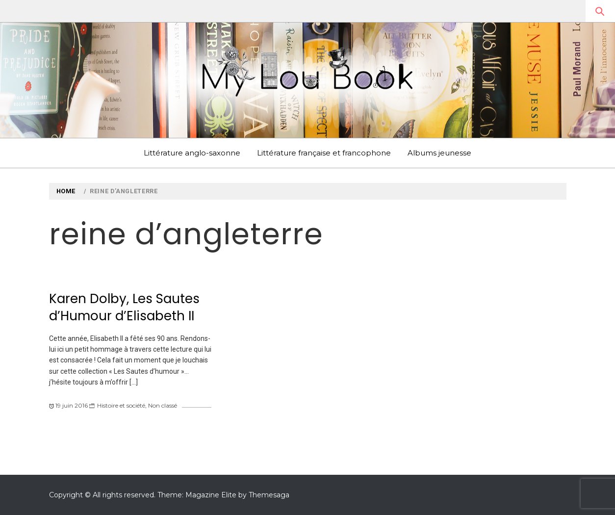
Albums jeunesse (439, 152)
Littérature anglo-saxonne (192, 152)
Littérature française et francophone (324, 152)
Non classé (162, 405)
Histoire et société (121, 405)
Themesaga (269, 494)
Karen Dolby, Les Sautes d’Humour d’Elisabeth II (124, 307)
